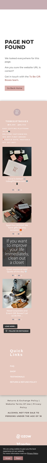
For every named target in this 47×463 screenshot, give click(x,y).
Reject (18, 458)
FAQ (12, 366)
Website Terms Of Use (18, 404)
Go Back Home (14, 88)
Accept (8, 458)
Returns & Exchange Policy (23, 400)
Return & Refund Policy (23, 382)
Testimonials (17, 376)
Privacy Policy (32, 453)
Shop (13, 371)
